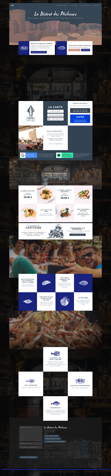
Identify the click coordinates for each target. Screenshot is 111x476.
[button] (27, 220)
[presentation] (31, 452)
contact (96, 5)
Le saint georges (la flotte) (52, 453)
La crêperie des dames (55, 1)
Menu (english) (57, 118)
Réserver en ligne (52, 438)
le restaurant (61, 5)
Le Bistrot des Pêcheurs (33, 1)
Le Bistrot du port (69, 1)
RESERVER (80, 120)
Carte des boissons (55, 115)
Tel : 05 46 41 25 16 (52, 436)
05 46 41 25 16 (85, 50)
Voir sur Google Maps (55, 144)
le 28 (46, 450)
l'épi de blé (44, 1)
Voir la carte (55, 111)
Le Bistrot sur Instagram (55, 441)
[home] (12, 5)
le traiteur (85, 5)
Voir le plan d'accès (74, 50)
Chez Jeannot (80, 1)
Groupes (73, 5)
